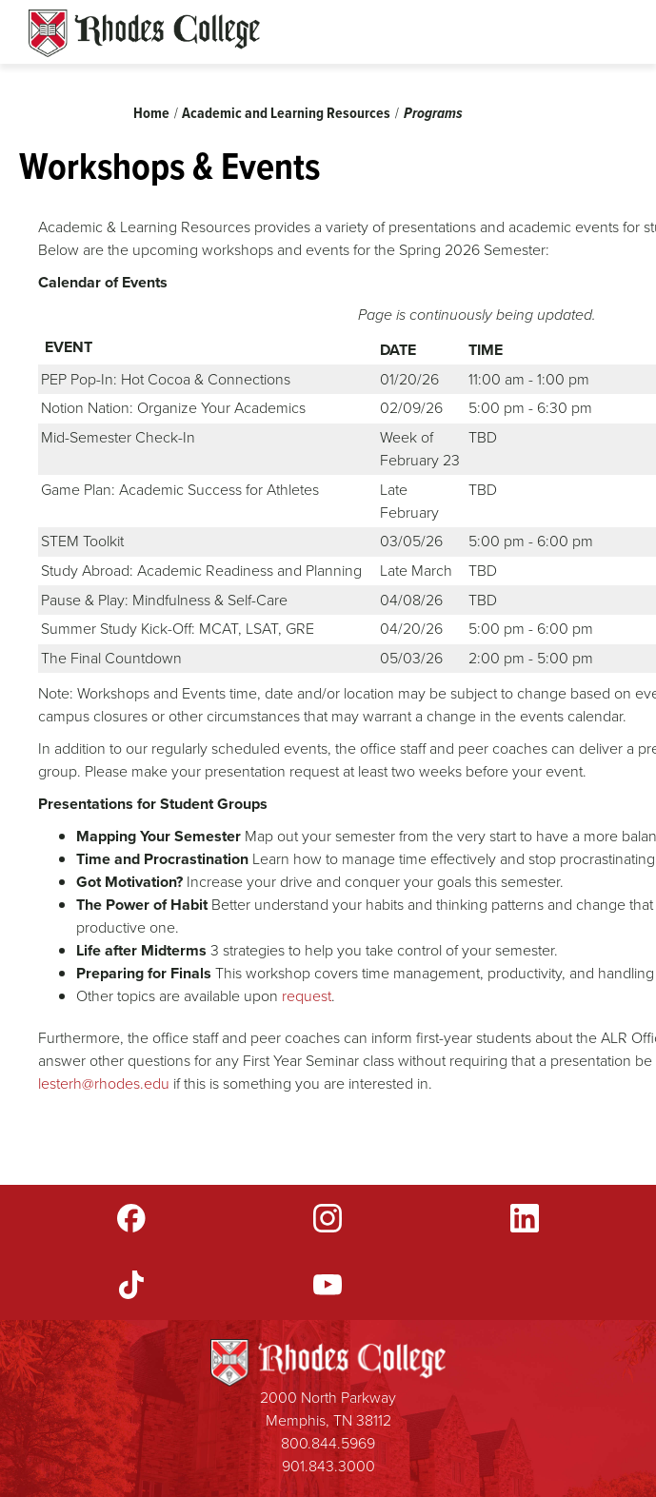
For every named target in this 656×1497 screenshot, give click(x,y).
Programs (433, 113)
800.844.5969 (328, 1443)
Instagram (327, 1218)
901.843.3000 (328, 1466)
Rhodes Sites (144, 33)
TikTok (131, 1284)
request (306, 996)
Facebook (131, 1218)
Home (151, 113)
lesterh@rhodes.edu (103, 1083)
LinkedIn (524, 1218)
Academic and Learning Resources (286, 113)
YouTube (327, 1284)
